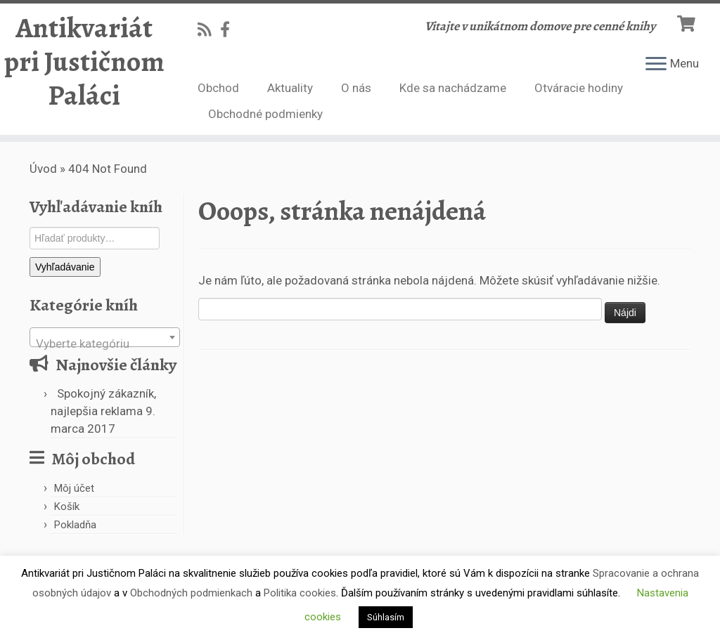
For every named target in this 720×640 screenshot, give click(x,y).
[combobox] (105, 337)
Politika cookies (300, 593)
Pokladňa (75, 524)
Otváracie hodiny (578, 88)
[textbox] (104, 344)
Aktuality (290, 88)
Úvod (43, 169)
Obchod (218, 88)
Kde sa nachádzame (452, 88)
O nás (356, 88)
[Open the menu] (656, 64)
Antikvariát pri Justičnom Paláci (84, 61)
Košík (66, 506)
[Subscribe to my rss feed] (209, 29)
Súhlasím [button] (385, 617)
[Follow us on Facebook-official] (229, 29)
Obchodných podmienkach (191, 593)
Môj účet (74, 488)
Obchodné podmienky (265, 114)
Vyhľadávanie (65, 267)
